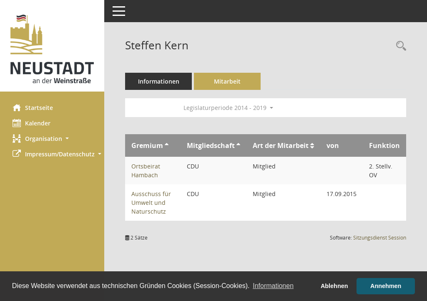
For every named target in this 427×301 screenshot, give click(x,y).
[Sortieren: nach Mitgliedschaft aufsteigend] (238, 145)
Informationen (158, 81)
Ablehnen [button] (334, 286)
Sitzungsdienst (379, 237)
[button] (52, 138)
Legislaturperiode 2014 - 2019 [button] (228, 108)
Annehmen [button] (385, 286)
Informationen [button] (273, 285)
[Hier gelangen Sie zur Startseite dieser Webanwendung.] (52, 49)
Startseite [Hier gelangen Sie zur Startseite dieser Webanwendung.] (33, 107)
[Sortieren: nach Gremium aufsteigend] (166, 145)
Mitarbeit (227, 81)
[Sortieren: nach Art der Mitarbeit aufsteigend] (312, 145)
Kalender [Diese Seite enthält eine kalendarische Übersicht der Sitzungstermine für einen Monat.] (31, 123)
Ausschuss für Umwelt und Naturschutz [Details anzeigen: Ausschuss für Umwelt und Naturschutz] (151, 202)
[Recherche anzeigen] (399, 46)
